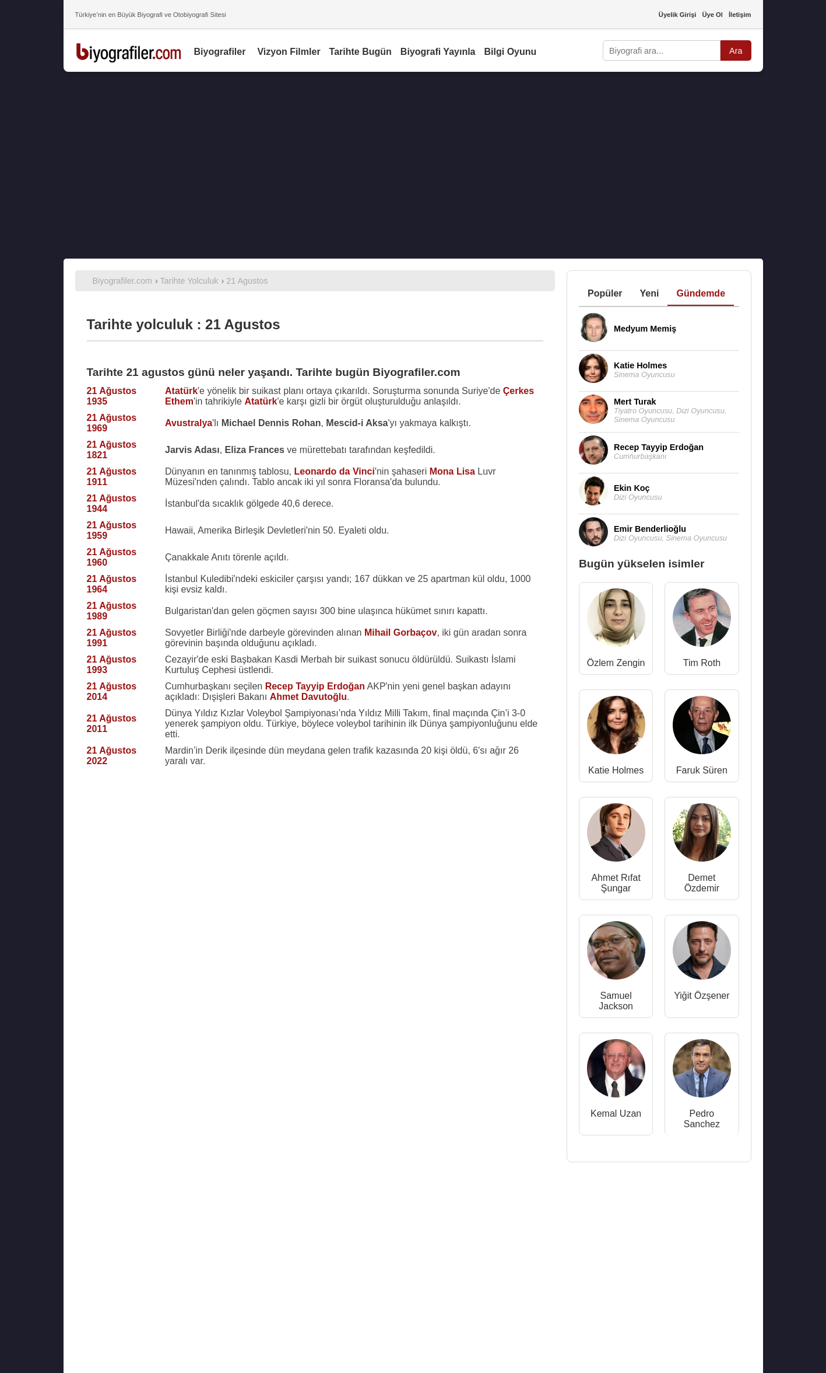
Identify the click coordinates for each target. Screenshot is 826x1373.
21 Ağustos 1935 (112, 396)
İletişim (740, 14)
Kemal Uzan (615, 1113)
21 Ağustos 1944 (112, 503)
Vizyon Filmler (288, 52)
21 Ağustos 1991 (112, 638)
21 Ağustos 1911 (112, 476)
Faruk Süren (701, 770)
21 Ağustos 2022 (112, 755)
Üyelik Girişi (678, 14)
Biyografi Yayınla (438, 52)
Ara (735, 50)
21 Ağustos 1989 (112, 611)
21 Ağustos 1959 (112, 530)
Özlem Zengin (616, 663)
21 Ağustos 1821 (112, 450)
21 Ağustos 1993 (112, 664)
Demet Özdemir (701, 883)
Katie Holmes (616, 770)
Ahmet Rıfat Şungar (615, 883)
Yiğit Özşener (701, 996)
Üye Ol (712, 14)
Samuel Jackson (616, 1001)
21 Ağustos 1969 (112, 423)
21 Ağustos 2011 (112, 723)
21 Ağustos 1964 (112, 584)
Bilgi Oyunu (510, 52)
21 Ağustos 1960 (112, 557)
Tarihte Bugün (360, 52)
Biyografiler (220, 52)
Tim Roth (701, 663)
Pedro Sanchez (702, 1119)
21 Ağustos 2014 (112, 691)
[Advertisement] (413, 165)
